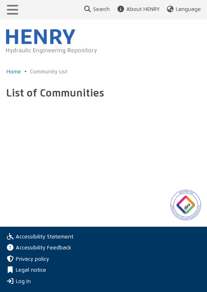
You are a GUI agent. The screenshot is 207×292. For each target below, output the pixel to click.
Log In (18, 281)
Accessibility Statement (39, 237)
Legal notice (26, 270)
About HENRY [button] (137, 9)
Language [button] (183, 9)
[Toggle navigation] (12, 9)
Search (96, 9)
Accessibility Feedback (38, 248)
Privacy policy (27, 259)
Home (13, 72)
